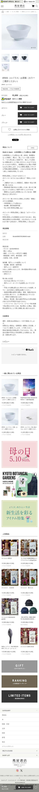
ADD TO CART (28, 107)
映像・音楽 (5, 724)
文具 (3, 728)
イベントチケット (8, 746)
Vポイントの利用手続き (9, 102)
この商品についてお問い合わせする (19, 134)
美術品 (4, 715)
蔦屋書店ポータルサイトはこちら (19, 762)
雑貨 (3, 733)
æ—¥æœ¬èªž (29, 1)
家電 (3, 737)
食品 (3, 742)
